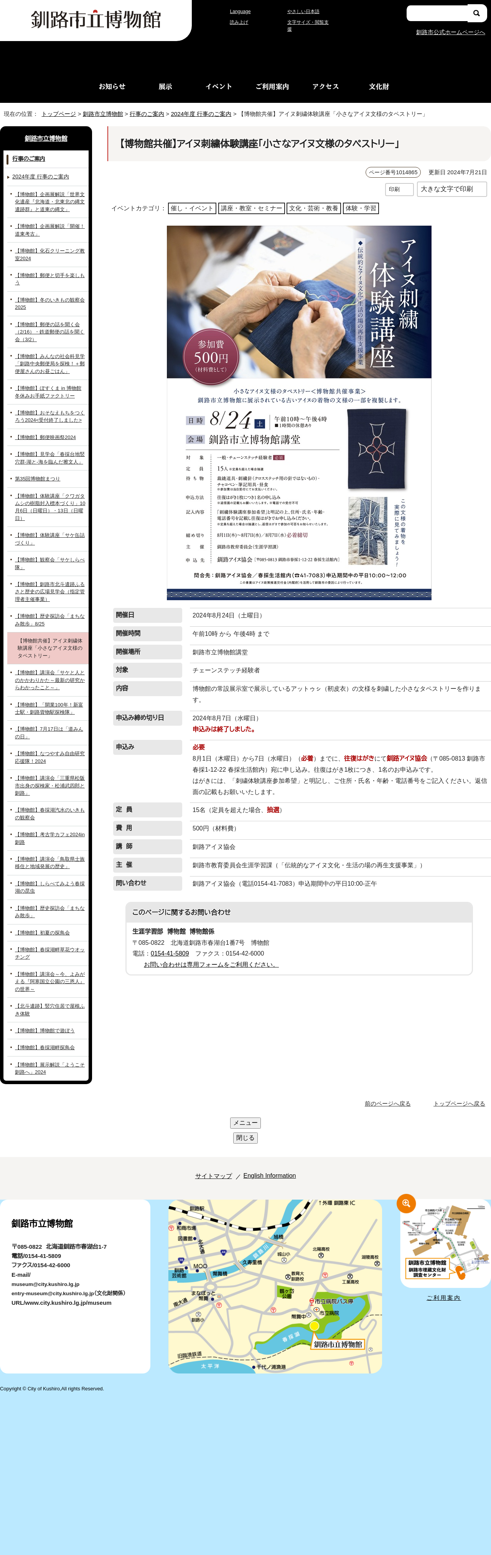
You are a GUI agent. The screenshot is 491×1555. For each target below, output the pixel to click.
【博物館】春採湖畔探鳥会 (42, 1017)
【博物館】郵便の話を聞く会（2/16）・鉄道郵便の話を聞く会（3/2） (49, 324)
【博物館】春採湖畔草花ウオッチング (48, 923)
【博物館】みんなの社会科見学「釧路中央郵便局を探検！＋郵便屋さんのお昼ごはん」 (50, 356)
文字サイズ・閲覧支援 (308, 25)
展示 (165, 86)
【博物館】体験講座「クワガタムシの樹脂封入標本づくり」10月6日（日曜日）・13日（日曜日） (50, 495)
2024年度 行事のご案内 (206, 113)
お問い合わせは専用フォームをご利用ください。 (208, 953)
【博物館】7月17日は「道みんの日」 (48, 710)
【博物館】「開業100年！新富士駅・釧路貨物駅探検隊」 (48, 685)
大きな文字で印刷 (447, 188)
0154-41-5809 (173, 942)
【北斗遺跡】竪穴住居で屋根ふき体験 (49, 979)
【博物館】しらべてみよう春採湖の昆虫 (48, 857)
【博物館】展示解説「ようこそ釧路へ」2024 (50, 1038)
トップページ (56, 113)
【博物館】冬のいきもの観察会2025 (47, 295)
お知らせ (112, 86)
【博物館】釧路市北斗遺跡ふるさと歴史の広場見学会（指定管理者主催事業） (51, 569)
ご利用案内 (272, 86)
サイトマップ (205, 1116)
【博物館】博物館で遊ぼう (42, 1000)
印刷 (394, 189)
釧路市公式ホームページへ (450, 32)
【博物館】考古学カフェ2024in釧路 (51, 808)
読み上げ (239, 25)
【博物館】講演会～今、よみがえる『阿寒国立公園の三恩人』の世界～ (50, 951)
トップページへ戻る (460, 1073)
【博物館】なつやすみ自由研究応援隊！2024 (49, 734)
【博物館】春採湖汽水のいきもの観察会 (49, 784)
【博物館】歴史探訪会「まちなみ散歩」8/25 (50, 597)
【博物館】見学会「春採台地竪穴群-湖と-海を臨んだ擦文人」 (48, 450)
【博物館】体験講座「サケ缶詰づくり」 (50, 523)
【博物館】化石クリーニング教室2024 (48, 254)
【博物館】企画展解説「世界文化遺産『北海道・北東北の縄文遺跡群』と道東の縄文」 (51, 201)
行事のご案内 (147, 113)
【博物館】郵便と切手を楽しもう (48, 274)
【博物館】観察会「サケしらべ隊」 (48, 544)
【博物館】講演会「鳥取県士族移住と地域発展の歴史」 (51, 832)
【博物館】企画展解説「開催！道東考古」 (51, 229)
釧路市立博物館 (101, 113)
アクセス (325, 86)
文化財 (379, 86)
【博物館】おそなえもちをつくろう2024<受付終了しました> (50, 409)
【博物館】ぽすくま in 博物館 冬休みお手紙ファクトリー (48, 384)
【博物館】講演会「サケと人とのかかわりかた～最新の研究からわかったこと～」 (50, 657)
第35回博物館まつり (38, 471)
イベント (218, 86)
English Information (267, 1116)
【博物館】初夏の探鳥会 (39, 902)
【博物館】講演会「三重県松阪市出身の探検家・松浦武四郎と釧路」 (51, 759)
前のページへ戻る (390, 1073)
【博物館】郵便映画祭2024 (44, 429)
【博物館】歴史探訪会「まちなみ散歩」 (50, 881)
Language (242, 15)
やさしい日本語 (303, 15)
